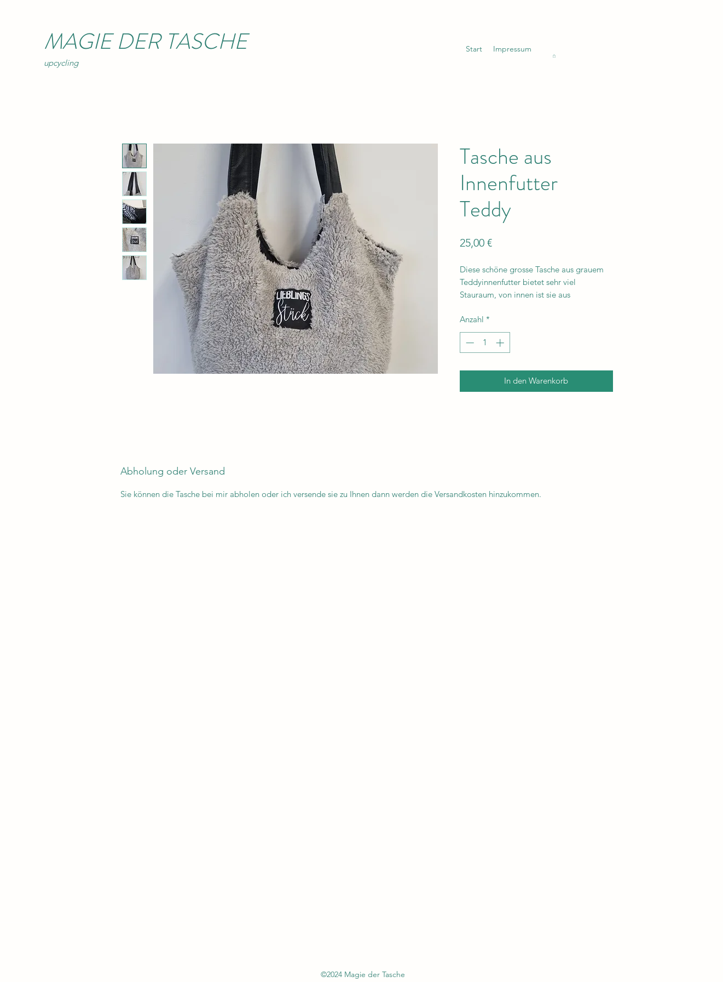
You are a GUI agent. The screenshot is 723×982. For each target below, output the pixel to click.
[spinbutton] (485, 343)
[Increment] (501, 343)
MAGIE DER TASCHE (145, 41)
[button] (554, 56)
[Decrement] (468, 343)
